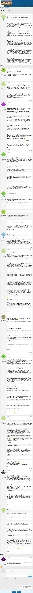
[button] (7, 6)
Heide (2, 11)
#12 (31, 416)
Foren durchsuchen (7, 7)
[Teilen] (30, 15)
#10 (31, 315)
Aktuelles (5, 6)
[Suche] (32, 6)
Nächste (5, 13)
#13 (31, 470)
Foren (2, 6)
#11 (31, 354)
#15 (31, 557)
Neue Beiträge (2, 7)
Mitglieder (10, 6)
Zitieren (31, 63)
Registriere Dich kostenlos (23, 586)
